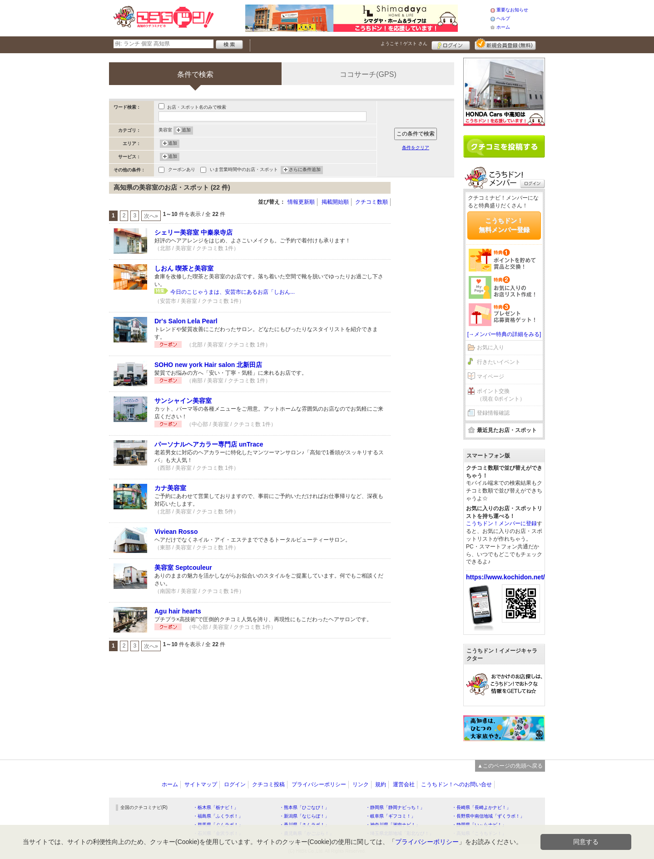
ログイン (450, 44)
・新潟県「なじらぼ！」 (304, 816)
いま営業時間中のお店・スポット (244, 170)
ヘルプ (503, 18)
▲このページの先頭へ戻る (510, 766)
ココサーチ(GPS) (368, 74)
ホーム (503, 27)
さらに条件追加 (305, 170)
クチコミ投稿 (268, 784)
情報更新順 (301, 202)
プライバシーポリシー (319, 784)
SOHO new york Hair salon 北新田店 (208, 364)
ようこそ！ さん (404, 43)
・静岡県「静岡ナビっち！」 (395, 807)
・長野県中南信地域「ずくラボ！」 (488, 816)
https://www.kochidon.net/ (505, 577)
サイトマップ (200, 784)
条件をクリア (415, 147)
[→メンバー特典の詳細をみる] (504, 334)
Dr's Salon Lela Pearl (186, 321)
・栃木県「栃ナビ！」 (215, 807)
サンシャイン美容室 (183, 400)
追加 (186, 130)
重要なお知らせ (512, 9)
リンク (360, 784)
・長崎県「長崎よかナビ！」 (481, 807)
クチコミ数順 (371, 202)
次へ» (151, 216)
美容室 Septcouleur (183, 567)
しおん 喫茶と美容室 (183, 268)
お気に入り (490, 347)
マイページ (490, 376)
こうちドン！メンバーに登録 (501, 523)
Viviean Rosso (176, 531)
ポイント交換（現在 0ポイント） (501, 395)
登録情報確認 (493, 413)
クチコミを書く (504, 146)
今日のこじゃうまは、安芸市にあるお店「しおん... (232, 292)
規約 (380, 784)
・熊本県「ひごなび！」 (304, 807)
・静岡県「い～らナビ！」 (479, 824)
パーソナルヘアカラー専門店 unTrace (208, 444)
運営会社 (404, 784)
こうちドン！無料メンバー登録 (504, 225)
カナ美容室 (170, 488)
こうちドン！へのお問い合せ (456, 784)
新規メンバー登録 (505, 44)
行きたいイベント (498, 362)
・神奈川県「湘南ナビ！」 (393, 824)
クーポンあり (181, 170)
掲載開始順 (335, 202)
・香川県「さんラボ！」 (304, 824)
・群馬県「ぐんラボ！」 (218, 824)
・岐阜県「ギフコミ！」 (391, 816)
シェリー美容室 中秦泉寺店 (193, 232)
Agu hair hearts (177, 611)
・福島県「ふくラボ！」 (218, 816)
